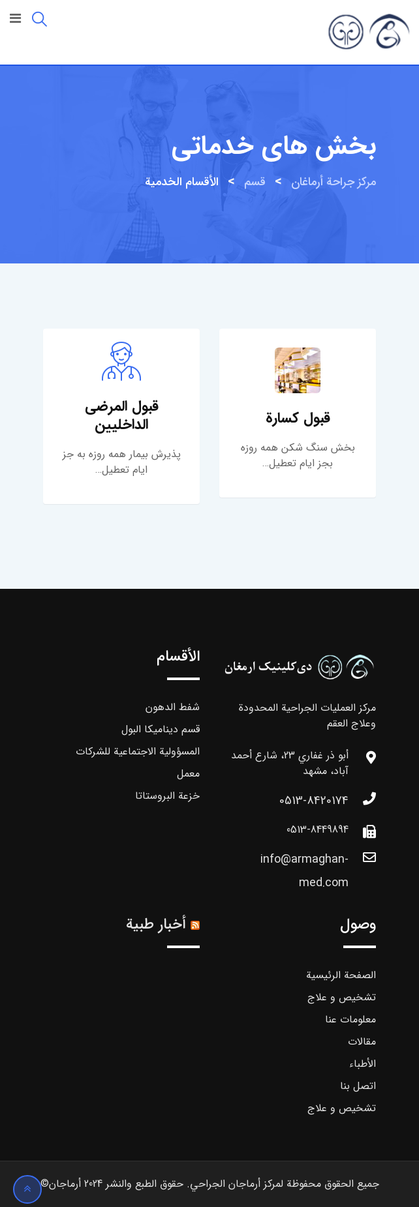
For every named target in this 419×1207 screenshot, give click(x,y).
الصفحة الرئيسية (341, 975)
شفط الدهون (173, 707)
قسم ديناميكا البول (160, 729)
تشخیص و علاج (341, 997)
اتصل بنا (358, 1086)
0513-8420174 (314, 801)
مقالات (362, 1042)
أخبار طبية (156, 924)
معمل (188, 774)
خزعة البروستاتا (167, 796)
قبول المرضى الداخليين (122, 415)
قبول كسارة (298, 418)
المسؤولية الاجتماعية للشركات (138, 751)
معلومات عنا (350, 1019)
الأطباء (362, 1064)
